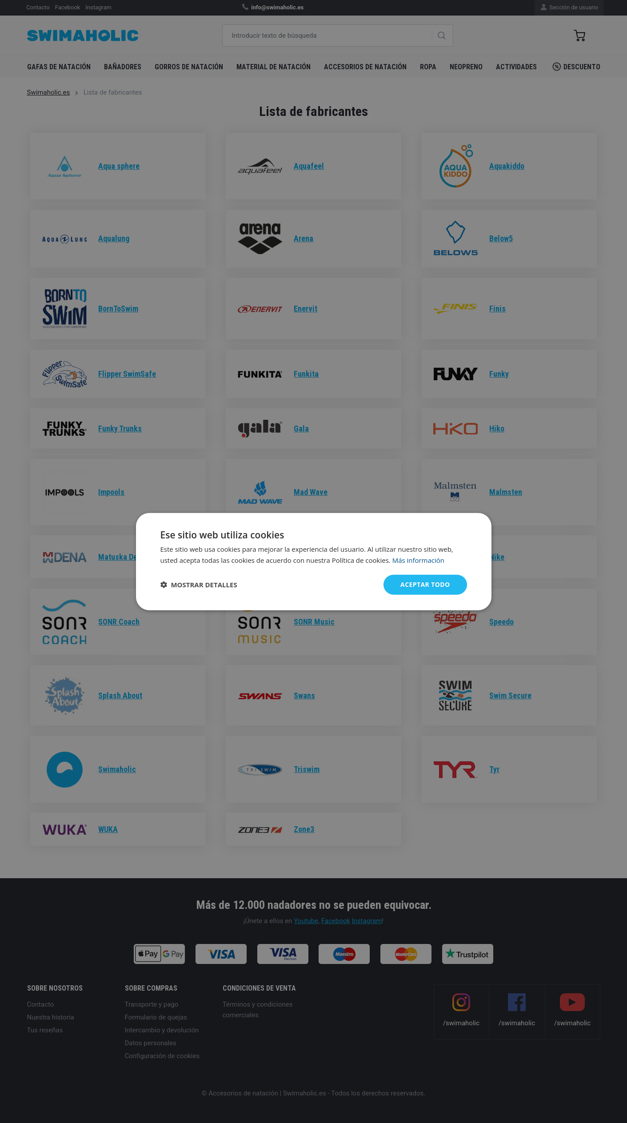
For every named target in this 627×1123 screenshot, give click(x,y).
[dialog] (313, 561)
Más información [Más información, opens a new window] (418, 560)
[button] (198, 584)
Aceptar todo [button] (425, 584)
